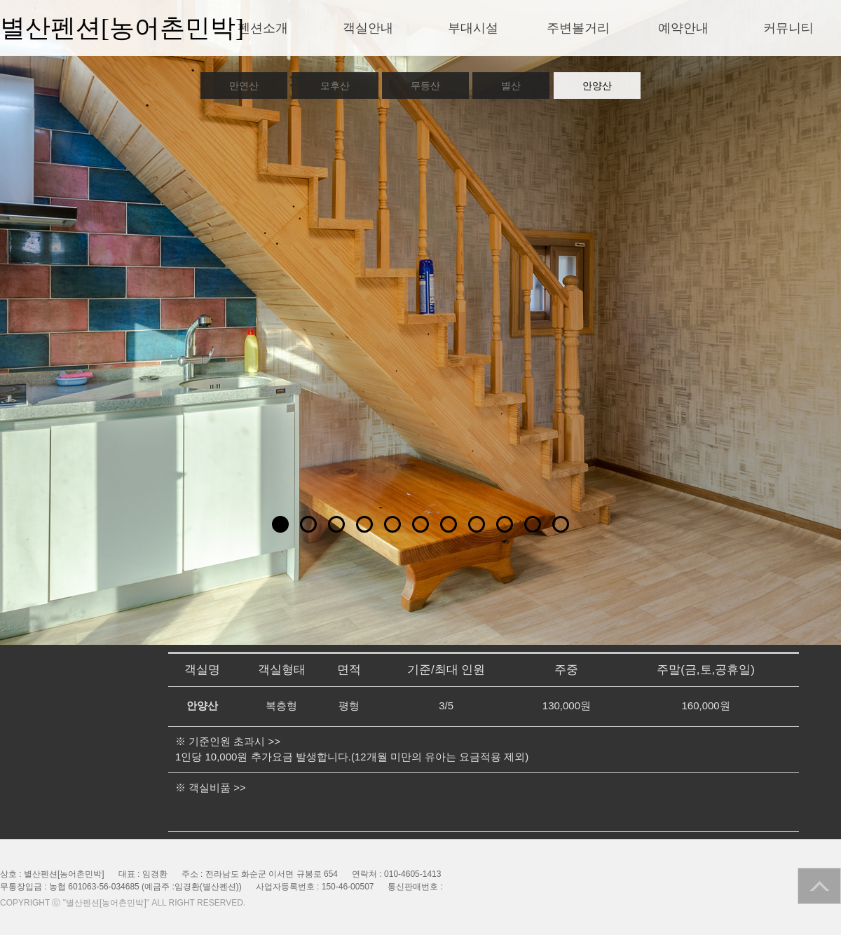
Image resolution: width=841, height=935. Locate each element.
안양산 (597, 85)
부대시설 (473, 28)
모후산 (335, 85)
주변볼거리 (578, 28)
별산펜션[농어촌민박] (122, 28)
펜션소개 (263, 28)
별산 (511, 85)
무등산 (425, 85)
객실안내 (368, 28)
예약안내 (683, 28)
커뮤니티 (788, 28)
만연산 (244, 85)
